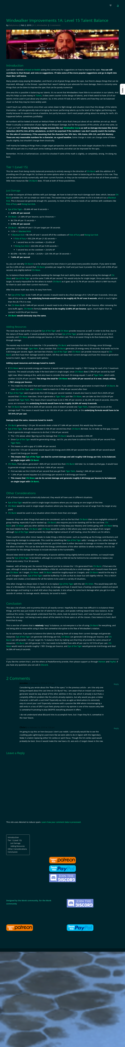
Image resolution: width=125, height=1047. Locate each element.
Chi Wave (12, 216)
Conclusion (13, 852)
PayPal (113, 661)
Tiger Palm (33, 348)
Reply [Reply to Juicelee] (116, 684)
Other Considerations (17, 849)
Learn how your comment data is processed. (61, 822)
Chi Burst (91, 171)
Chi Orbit (89, 584)
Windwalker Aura (72, 128)
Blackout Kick (25, 231)
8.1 (34, 25)
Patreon (101, 661)
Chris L (23, 727)
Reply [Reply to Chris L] (116, 728)
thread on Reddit (32, 69)
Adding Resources (18, 846)
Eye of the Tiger (15, 209)
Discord (44, 665)
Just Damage (15, 843)
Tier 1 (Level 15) (15, 840)
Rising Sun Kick (28, 204)
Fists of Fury (11, 204)
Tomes (39, 95)
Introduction (13, 837)
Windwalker (42, 25)
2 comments (55, 25)
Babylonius (14, 25)
